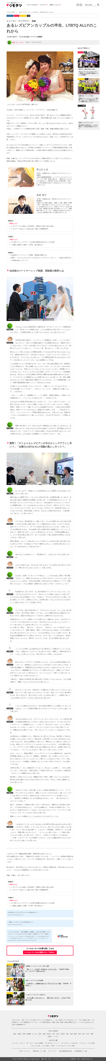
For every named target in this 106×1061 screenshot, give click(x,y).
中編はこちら (13, 239)
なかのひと (74, 1043)
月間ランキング (54, 5)
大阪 (67, 1034)
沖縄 (91, 1034)
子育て (53, 1046)
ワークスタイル (61, 1046)
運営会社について (38, 1051)
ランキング (82, 1043)
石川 (53, 1034)
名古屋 (63, 1034)
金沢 (57, 1034)
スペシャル (15, 1043)
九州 (87, 1034)
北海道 (19, 1034)
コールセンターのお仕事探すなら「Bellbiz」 (40, 952)
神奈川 (49, 1034)
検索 (98, 4)
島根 (75, 1034)
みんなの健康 (39, 1043)
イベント (56, 1043)
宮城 (24, 1034)
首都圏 (29, 1034)
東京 (40, 1034)
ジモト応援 (91, 1043)
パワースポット (65, 1043)
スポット (22, 1043)
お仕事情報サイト (79, 1051)
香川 (83, 1034)
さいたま (34, 1034)
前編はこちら (13, 223)
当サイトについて (24, 1051)
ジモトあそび (48, 1043)
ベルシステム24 (35, 1046)
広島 (79, 1034)
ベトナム (55, 1036)
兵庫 (71, 1034)
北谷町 (50, 1036)
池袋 (44, 1034)
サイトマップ (52, 1051)
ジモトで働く (71, 1046)
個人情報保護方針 (64, 1051)
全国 (14, 1034)
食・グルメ (30, 1043)
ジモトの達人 (46, 1046)
